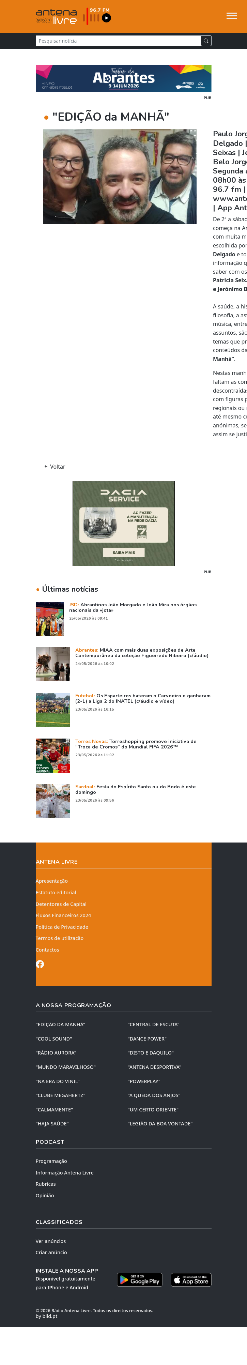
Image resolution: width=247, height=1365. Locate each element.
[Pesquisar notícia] (118, 40)
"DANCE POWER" (147, 1038)
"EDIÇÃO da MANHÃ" (61, 1024)
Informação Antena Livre (65, 1172)
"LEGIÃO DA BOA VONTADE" (160, 1123)
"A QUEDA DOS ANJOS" (154, 1095)
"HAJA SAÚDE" (52, 1123)
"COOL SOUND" (54, 1038)
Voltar (54, 466)
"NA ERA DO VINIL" (58, 1081)
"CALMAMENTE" (54, 1109)
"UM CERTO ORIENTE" (153, 1109)
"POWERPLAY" (144, 1081)
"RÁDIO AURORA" (56, 1052)
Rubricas (46, 1184)
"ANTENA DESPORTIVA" (155, 1067)
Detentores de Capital (61, 904)
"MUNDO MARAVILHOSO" (66, 1067)
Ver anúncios (51, 1241)
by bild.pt (47, 1316)
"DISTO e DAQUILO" (151, 1052)
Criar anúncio (51, 1252)
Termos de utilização (60, 938)
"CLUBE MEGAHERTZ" (61, 1095)
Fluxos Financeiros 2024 (63, 915)
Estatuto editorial (56, 892)
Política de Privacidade (62, 927)
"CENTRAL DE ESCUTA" (154, 1024)
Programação (51, 1161)
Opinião (45, 1195)
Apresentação (52, 881)
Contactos (47, 949)
